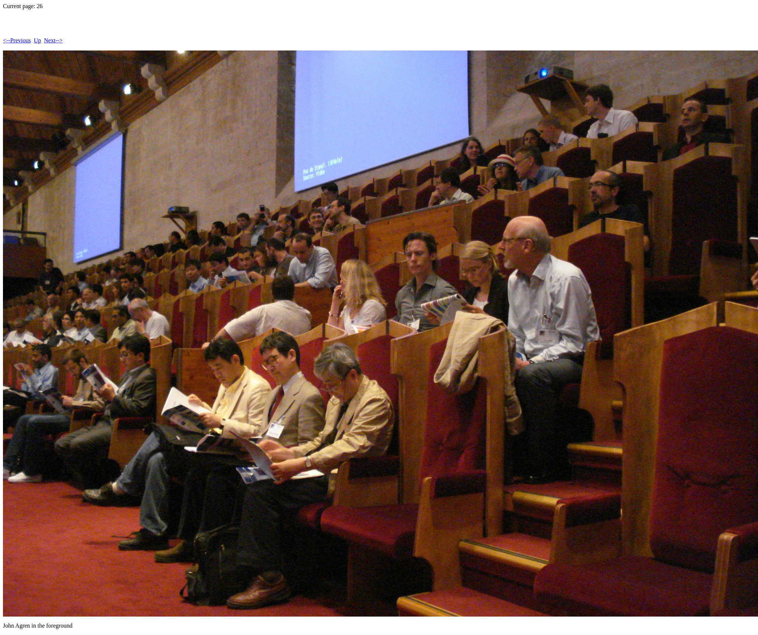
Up (37, 40)
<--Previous (17, 40)
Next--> (53, 40)
